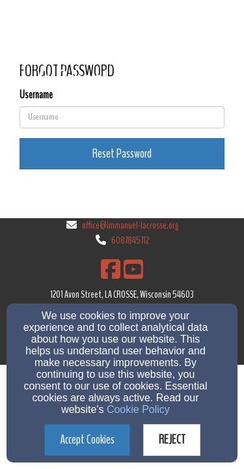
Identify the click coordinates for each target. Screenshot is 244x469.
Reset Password (122, 153)
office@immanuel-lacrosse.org (130, 225)
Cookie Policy (138, 409)
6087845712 (130, 240)
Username (36, 94)
